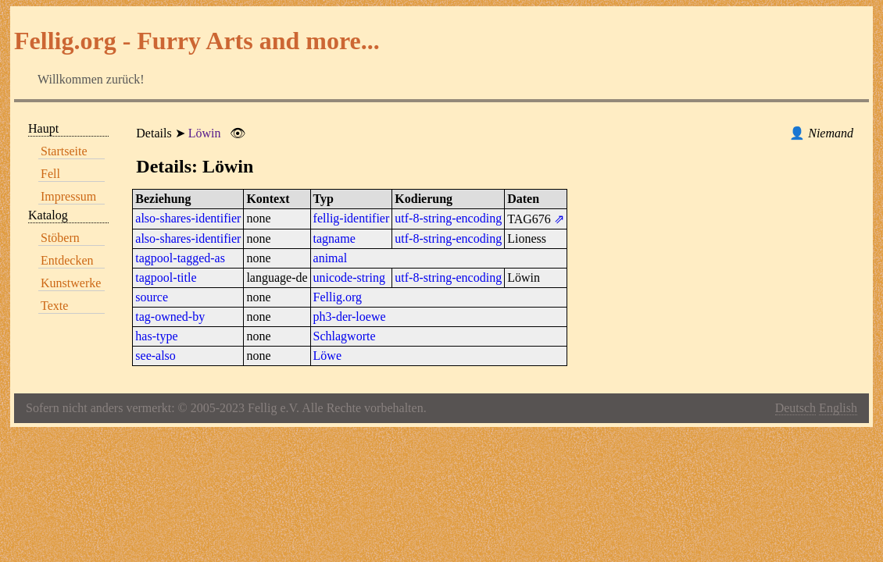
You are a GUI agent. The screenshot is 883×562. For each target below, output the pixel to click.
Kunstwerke (71, 283)
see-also (155, 355)
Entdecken (67, 260)
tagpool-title (165, 277)
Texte (54, 305)
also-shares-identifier (188, 218)
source (151, 297)
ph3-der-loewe (349, 316)
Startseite (64, 151)
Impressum (68, 196)
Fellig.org (337, 297)
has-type (156, 336)
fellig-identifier (351, 218)
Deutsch (795, 407)
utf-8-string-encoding (448, 218)
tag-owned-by (170, 316)
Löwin (204, 133)
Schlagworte (344, 336)
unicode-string (349, 277)
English (838, 407)
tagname (334, 238)
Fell (50, 173)
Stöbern (60, 237)
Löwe (327, 355)
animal (330, 258)
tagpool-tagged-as (180, 258)
